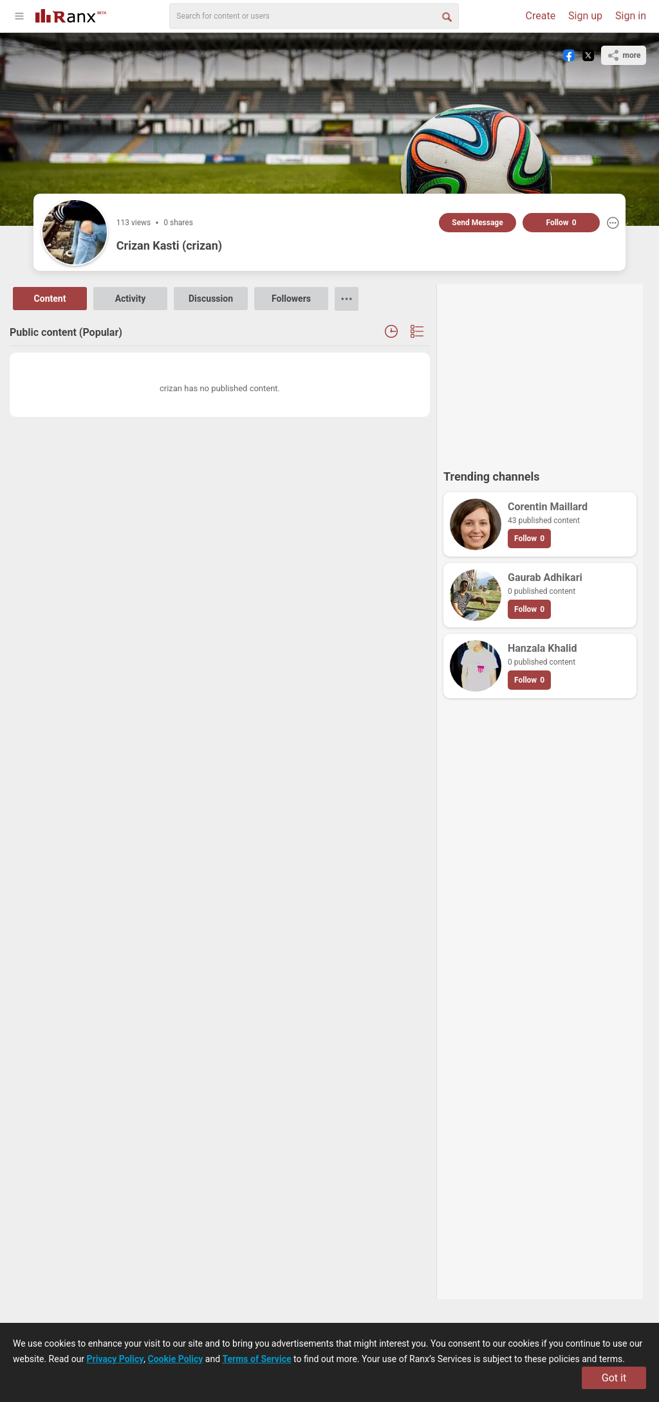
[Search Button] (446, 16)
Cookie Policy (175, 1359)
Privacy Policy (115, 1359)
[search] (314, 16)
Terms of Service (257, 1359)
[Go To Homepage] (70, 14)
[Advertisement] (539, 370)
